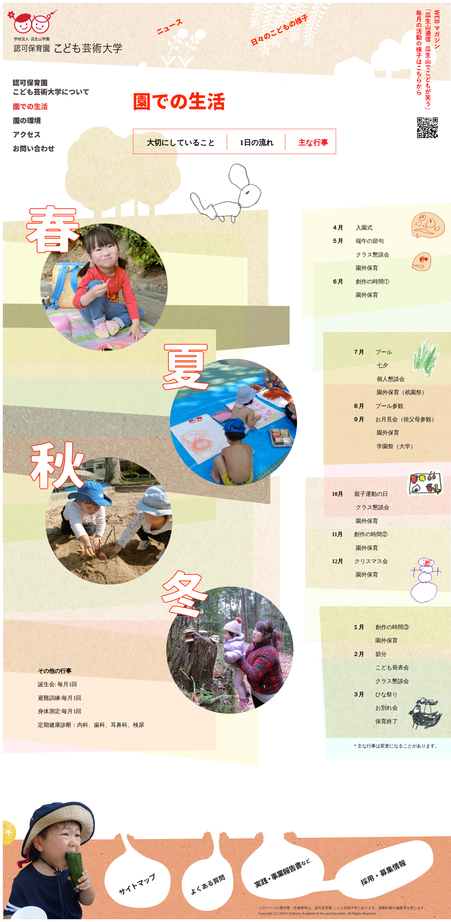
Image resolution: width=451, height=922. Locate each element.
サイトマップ (139, 858)
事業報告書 (284, 858)
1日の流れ (257, 142)
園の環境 (51, 120)
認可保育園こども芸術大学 (69, 42)
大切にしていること (181, 142)
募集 (391, 858)
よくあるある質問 (206, 858)
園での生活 (51, 106)
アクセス (51, 134)
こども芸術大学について (52, 87)
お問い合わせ (51, 148)
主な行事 (313, 142)
